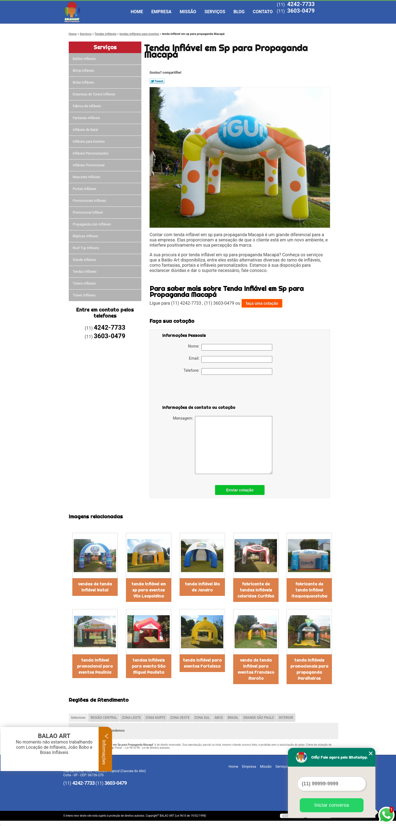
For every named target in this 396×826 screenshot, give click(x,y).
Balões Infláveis (85, 59)
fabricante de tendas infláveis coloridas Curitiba (255, 590)
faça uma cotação (262, 303)
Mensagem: (222, 445)
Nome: (230, 347)
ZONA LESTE (131, 718)
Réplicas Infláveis (86, 236)
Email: (230, 359)
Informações (105, 749)
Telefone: (228, 371)
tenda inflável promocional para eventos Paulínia (95, 666)
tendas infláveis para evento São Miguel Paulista (148, 666)
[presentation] (197, 391)
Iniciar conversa (331, 805)
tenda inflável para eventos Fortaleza (202, 663)
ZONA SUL (202, 718)
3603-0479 (301, 10)
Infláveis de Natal (86, 130)
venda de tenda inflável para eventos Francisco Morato (256, 669)
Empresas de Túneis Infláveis (94, 94)
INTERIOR (286, 718)
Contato (263, 11)
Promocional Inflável (88, 212)
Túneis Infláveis (85, 295)
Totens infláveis (85, 283)
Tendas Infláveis (85, 272)
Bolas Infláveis (84, 82)
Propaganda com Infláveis (92, 224)
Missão (188, 11)
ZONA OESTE (180, 718)
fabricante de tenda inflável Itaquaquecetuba (309, 590)
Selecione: (78, 718)
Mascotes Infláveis (87, 177)
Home (137, 11)
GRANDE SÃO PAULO (258, 718)
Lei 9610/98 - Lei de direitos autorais (147, 747)
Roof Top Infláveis (86, 248)
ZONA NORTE (155, 718)
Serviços (215, 11)
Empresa (161, 11)
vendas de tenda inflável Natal (95, 587)
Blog (238, 11)
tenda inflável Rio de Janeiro (202, 587)
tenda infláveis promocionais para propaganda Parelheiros (309, 669)
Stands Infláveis (85, 260)
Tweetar (157, 81)
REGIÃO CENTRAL (103, 718)
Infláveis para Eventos (89, 142)
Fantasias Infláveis (87, 118)
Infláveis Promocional (89, 165)
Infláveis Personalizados (91, 153)
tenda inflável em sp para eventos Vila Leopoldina (148, 590)
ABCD (219, 718)
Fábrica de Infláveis (87, 106)
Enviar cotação (240, 490)
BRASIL (233, 718)
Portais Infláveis (85, 189)
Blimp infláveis (84, 71)
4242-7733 (301, 4)
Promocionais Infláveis (90, 201)
